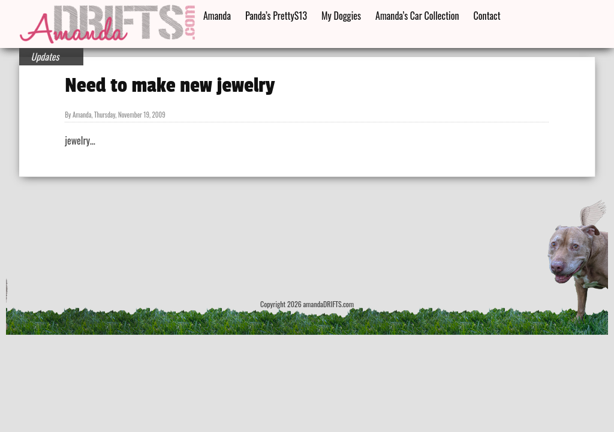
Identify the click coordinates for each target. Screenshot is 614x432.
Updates (45, 56)
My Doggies (341, 15)
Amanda (217, 15)
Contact (487, 15)
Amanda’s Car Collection (417, 15)
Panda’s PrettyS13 (276, 15)
